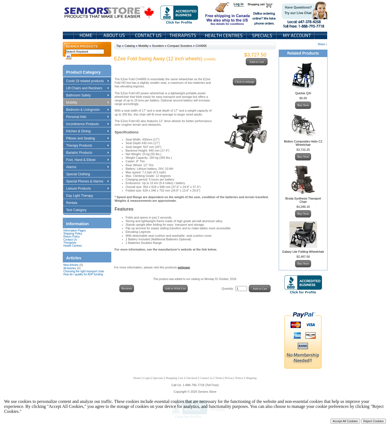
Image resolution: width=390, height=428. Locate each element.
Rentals (74, 203)
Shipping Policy (72, 233)
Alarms (87, 167)
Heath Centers (224, 35)
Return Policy (71, 236)
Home (85, 35)
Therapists (183, 35)
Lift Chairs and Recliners (87, 88)
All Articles (69, 268)
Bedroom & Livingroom (87, 110)
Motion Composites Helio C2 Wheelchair (303, 143)
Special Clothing (81, 174)
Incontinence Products (87, 124)
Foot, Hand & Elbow (87, 160)
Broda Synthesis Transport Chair (303, 200)
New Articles (70, 265)
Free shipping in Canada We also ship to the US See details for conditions (216, 13)
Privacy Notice (234, 377)
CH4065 (201, 45)
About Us (114, 35)
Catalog (129, 45)
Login (239, 5)
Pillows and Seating (87, 138)
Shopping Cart (262, 5)
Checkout (191, 377)
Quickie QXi (303, 93)
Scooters (158, 45)
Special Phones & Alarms (88, 181)
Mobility (87, 103)
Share (321, 44)
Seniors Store (109, 13)
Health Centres (72, 245)
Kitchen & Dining (87, 131)
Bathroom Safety (87, 95)
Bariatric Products (87, 153)
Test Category (79, 210)
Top (118, 45)
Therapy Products (87, 146)
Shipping (251, 377)
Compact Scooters (179, 45)
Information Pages (74, 230)
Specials (262, 35)
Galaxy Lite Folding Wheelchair (303, 251)
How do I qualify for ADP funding (83, 274)
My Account (296, 35)
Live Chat (302, 13)
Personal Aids (87, 117)
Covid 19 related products (88, 81)
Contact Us (148, 35)
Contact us (206, 377)
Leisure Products (87, 189)
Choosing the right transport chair (83, 271)
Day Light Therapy (82, 196)
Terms (219, 377)
